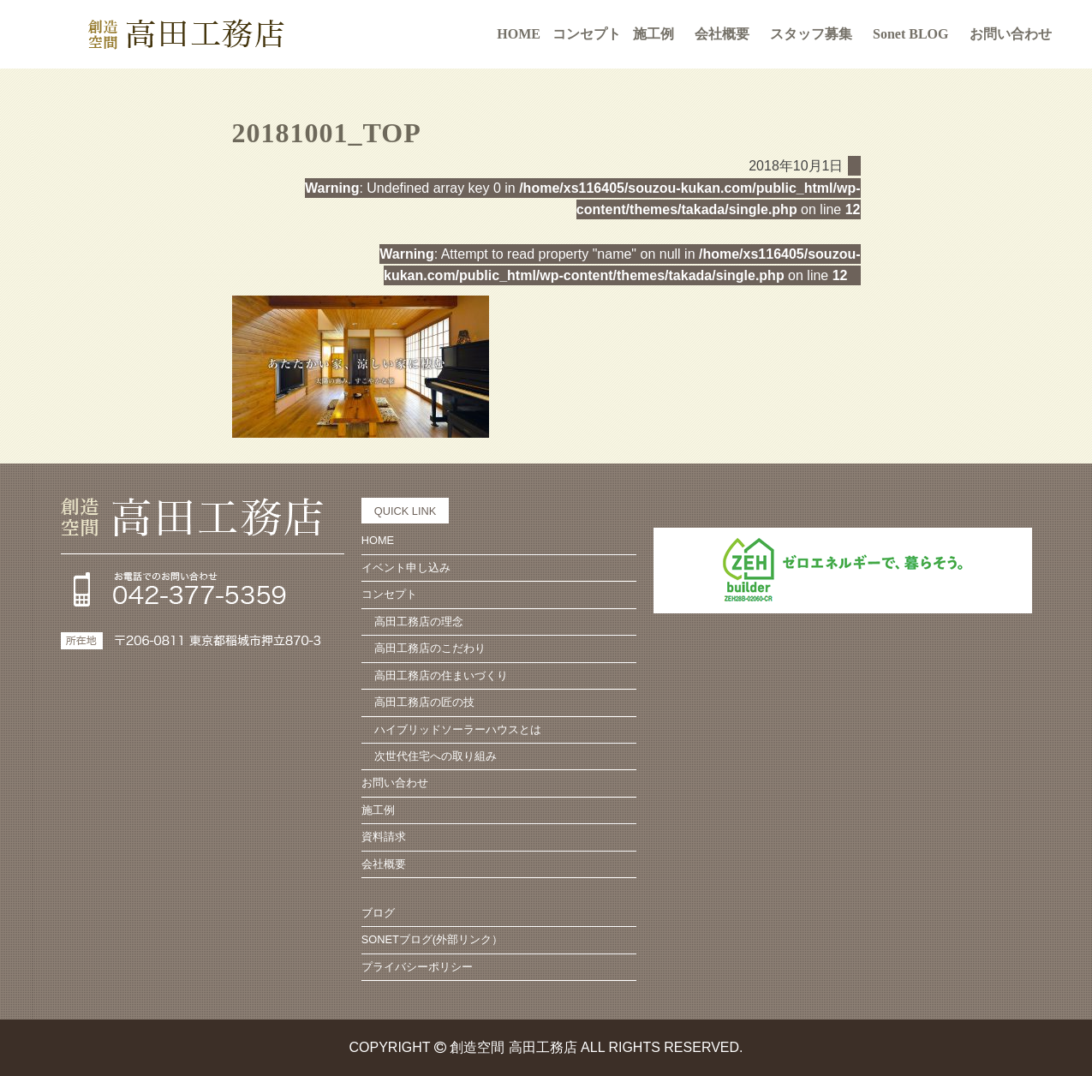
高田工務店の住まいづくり (441, 675)
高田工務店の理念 (418, 621)
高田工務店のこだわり (430, 648)
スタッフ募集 (811, 34)
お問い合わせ (1011, 34)
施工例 (653, 34)
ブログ (378, 912)
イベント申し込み (406, 567)
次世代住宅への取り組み (435, 756)
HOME (518, 34)
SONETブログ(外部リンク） (432, 939)
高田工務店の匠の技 (424, 702)
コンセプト (389, 594)
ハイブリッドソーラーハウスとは (457, 729)
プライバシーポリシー (417, 966)
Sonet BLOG (910, 34)
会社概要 (722, 34)
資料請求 (383, 836)
